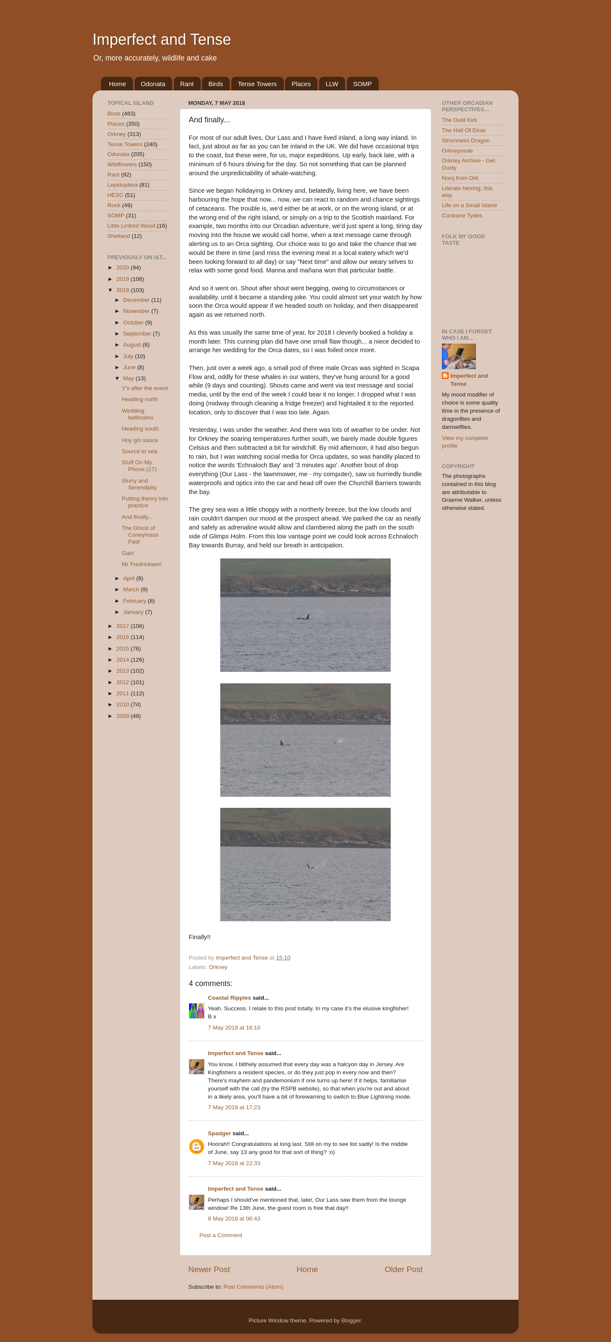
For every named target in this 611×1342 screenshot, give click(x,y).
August (133, 344)
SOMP (362, 83)
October (134, 322)
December (137, 300)
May (129, 378)
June (130, 367)
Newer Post (209, 1269)
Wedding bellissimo (137, 414)
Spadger (219, 1133)
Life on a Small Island (469, 205)
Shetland (118, 236)
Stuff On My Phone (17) (139, 465)
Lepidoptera (122, 185)
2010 (123, 704)
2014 (123, 660)
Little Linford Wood (131, 226)
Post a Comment (220, 1235)
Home (117, 83)
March (132, 589)
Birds (215, 83)
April (129, 578)
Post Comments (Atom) (253, 1287)
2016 (123, 637)
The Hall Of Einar (464, 130)
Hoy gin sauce (140, 440)
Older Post (404, 1269)
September (138, 333)
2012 (123, 682)
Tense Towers (257, 83)
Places (301, 83)
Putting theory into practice (145, 502)
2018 (123, 290)
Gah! (128, 553)
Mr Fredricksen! (142, 564)
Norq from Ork (460, 178)
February (135, 601)
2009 (123, 716)
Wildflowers (122, 164)
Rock (114, 205)
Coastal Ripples (229, 998)
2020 (123, 267)
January (134, 612)
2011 (123, 693)
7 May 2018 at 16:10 (234, 1027)
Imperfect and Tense (161, 39)
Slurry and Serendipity (139, 484)
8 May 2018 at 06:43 (234, 1218)
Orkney (218, 967)
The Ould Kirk (459, 120)
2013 (123, 671)
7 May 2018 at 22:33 (234, 1163)
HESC (115, 195)
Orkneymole (457, 151)
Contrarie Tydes (462, 215)
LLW (332, 83)
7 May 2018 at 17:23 (234, 1107)
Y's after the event (145, 388)
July (129, 356)
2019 (123, 279)
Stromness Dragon (466, 140)
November (137, 311)
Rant (187, 83)
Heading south (140, 428)
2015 (123, 648)
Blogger (351, 1320)
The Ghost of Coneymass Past (140, 535)
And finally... (137, 517)
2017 (123, 626)
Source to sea (139, 451)
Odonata (153, 83)
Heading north (140, 399)
